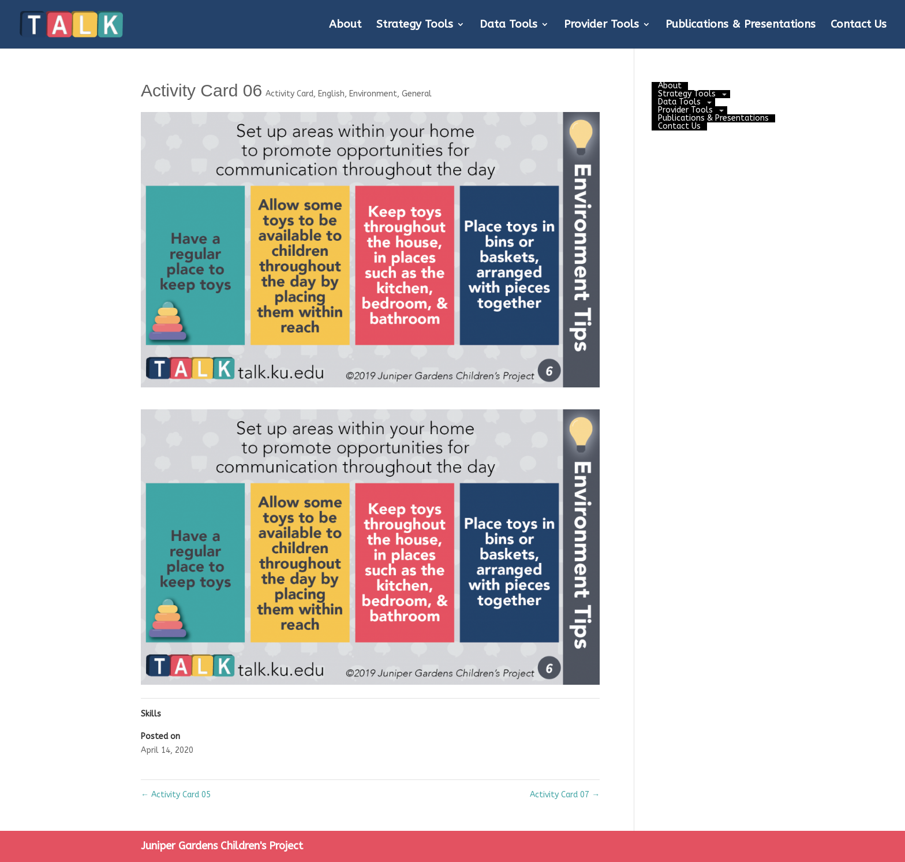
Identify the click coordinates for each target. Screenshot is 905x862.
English (331, 94)
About (345, 25)
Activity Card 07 (565, 795)
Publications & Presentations (740, 25)
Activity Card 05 (176, 795)
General (417, 94)
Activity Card (289, 94)
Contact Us (859, 25)
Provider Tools (601, 25)
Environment (373, 94)
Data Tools (508, 25)
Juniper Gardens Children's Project (222, 845)
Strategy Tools (414, 25)
